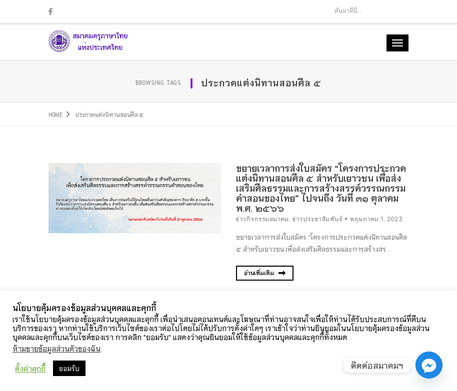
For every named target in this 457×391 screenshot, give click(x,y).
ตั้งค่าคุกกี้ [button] (30, 368)
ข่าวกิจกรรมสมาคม (262, 218)
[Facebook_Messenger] (429, 365)
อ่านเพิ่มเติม (265, 273)
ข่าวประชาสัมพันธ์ (317, 218)
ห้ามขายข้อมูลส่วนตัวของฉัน (56, 348)
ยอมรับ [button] (69, 368)
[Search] (360, 10)
